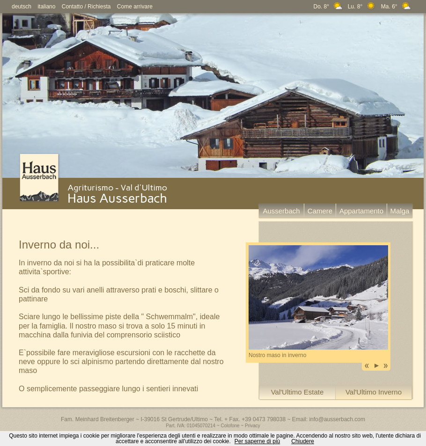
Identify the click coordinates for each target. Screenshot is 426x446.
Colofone (230, 425)
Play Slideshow (376, 366)
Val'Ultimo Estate (297, 392)
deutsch (21, 6)
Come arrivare (135, 6)
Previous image (367, 366)
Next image (385, 366)
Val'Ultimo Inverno (373, 392)
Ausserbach (281, 211)
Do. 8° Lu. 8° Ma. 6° (363, 6)
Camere (320, 211)
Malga (400, 211)
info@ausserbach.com (337, 419)
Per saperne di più (257, 441)
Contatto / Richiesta (86, 6)
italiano (46, 6)
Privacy (252, 425)
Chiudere (302, 441)
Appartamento (361, 211)
